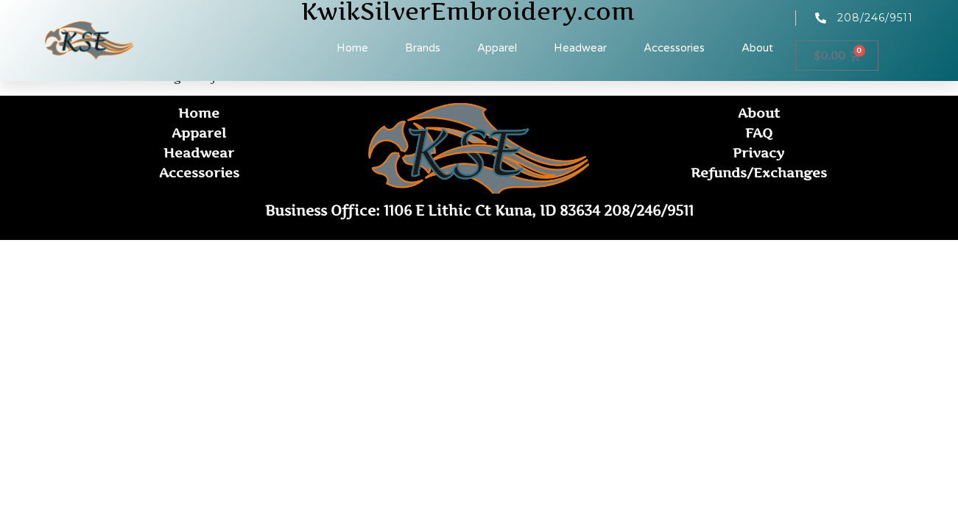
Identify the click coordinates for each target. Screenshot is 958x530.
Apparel (497, 47)
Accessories (674, 47)
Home (352, 47)
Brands (422, 47)
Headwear (580, 47)
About (757, 47)
